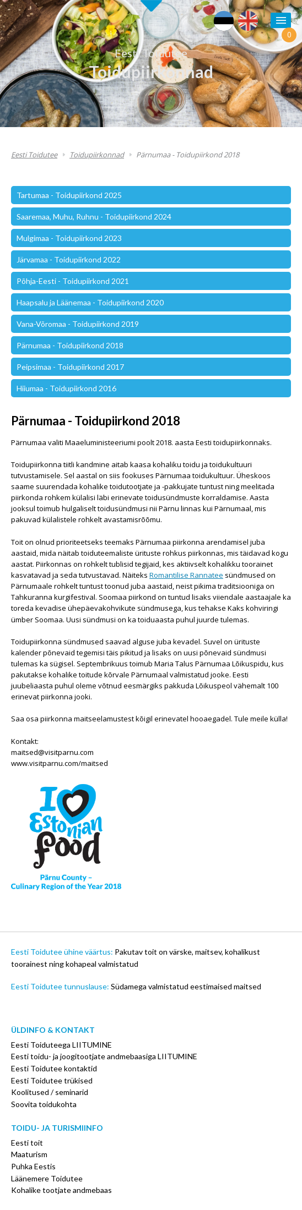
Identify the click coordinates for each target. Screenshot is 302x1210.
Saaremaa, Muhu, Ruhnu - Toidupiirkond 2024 (94, 216)
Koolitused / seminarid (49, 1092)
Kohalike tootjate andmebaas (61, 1190)
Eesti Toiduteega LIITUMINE (61, 1044)
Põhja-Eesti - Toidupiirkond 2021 (73, 281)
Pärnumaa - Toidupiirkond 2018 (187, 155)
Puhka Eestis (33, 1166)
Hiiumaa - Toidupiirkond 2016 (66, 388)
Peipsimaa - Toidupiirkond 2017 (70, 366)
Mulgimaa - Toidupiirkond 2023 (69, 238)
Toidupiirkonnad (151, 71)
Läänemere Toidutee (47, 1178)
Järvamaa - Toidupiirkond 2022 (69, 259)
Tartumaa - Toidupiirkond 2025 (69, 195)
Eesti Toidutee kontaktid (54, 1068)
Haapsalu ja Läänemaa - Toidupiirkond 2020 (90, 302)
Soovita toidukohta (44, 1104)
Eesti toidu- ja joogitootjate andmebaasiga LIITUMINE (104, 1056)
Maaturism (29, 1154)
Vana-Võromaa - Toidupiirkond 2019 (78, 323)
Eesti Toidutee (151, 52)
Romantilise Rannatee (186, 575)
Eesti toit (27, 1142)
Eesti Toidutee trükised (52, 1080)
